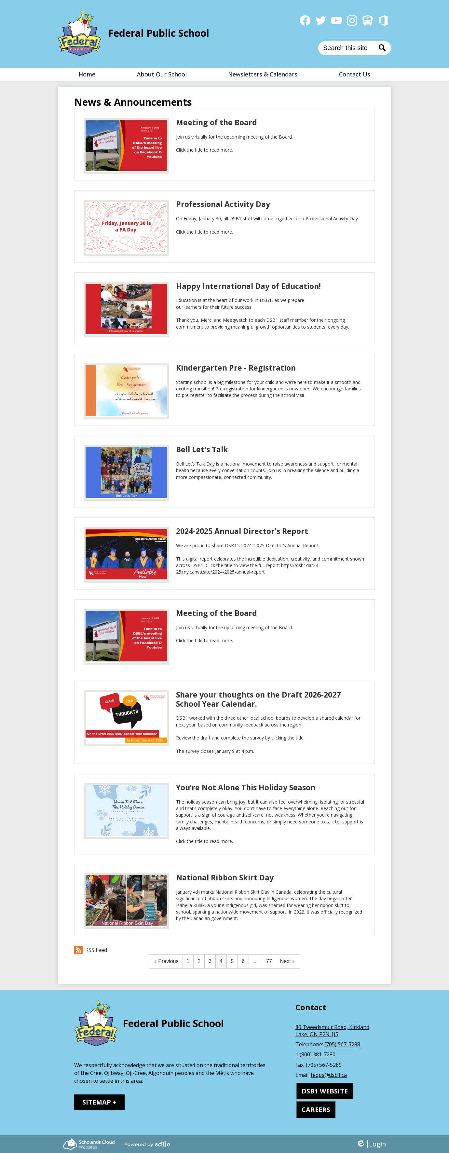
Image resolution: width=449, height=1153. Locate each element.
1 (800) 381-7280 (315, 1054)
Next (288, 961)
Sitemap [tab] (96, 1102)
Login (371, 1144)
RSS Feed (90, 950)
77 (269, 961)
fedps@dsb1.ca (329, 1074)
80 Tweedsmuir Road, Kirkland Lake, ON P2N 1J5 (332, 1031)
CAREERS (316, 1109)
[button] (162, 74)
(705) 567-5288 (342, 1044)
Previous (165, 961)
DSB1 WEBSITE (325, 1091)
